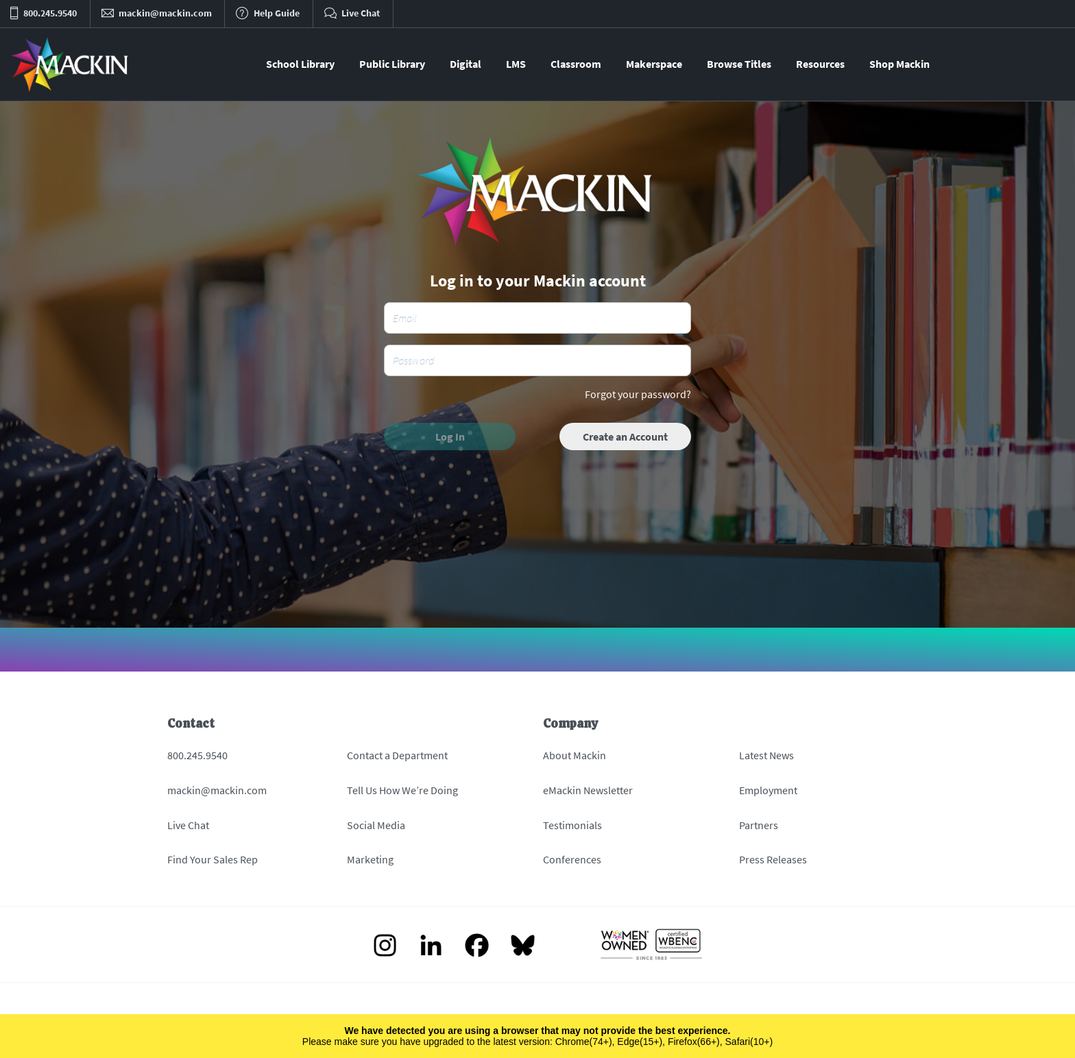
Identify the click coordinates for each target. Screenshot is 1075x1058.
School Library (300, 64)
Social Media (376, 825)
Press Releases (773, 859)
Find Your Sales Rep (212, 859)
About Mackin (574, 755)
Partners (758, 825)
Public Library (392, 64)
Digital (465, 64)
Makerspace (654, 64)
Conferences (572, 859)
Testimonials (572, 825)
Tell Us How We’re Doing (402, 790)
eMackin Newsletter (588, 790)
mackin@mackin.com (217, 790)
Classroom (576, 64)
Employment (768, 790)
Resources (820, 64)
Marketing (370, 859)
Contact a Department (397, 755)
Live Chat (188, 825)
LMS (516, 64)
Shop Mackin (899, 64)
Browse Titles (739, 64)
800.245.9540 (197, 755)
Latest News (766, 755)
